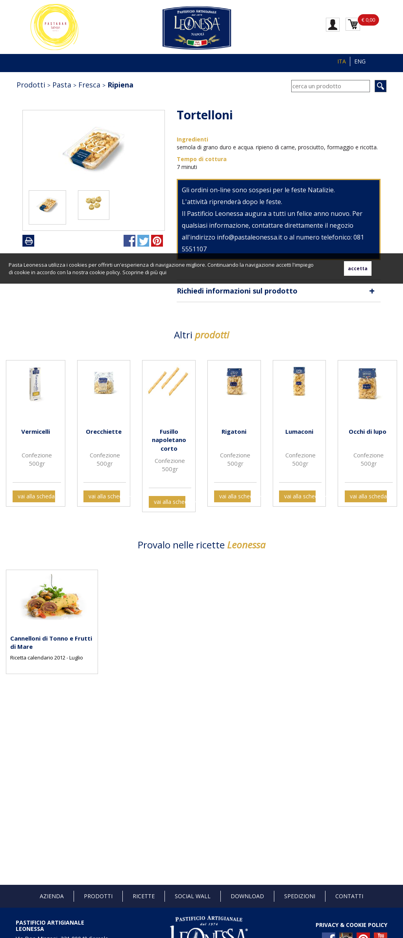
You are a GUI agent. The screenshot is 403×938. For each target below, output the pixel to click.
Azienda (52, 896)
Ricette (144, 896)
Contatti (349, 896)
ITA (341, 61)
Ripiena (120, 84)
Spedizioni (299, 896)
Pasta (61, 84)
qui (162, 272)
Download (247, 896)
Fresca (89, 84)
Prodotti (31, 84)
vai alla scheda (36, 496)
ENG (360, 61)
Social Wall (193, 896)
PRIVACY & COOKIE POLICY (351, 925)
